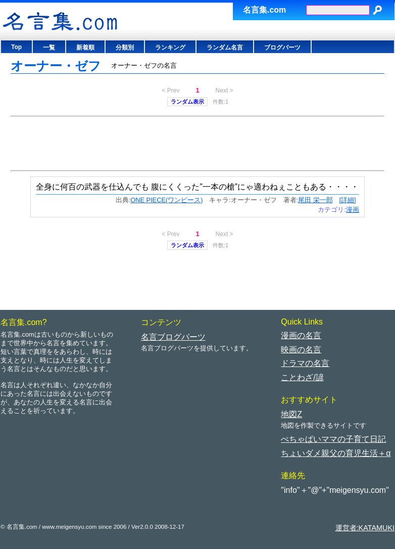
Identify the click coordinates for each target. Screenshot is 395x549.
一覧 (49, 47)
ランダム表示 (187, 102)
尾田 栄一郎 (315, 200)
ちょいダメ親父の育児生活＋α (335, 453)
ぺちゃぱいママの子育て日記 (333, 439)
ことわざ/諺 (302, 377)
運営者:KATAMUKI (364, 528)
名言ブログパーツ (173, 337)
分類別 (125, 47)
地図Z (291, 414)
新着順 (85, 47)
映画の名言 (301, 349)
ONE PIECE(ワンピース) (166, 200)
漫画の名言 (301, 335)
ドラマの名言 (305, 363)
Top (16, 47)
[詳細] (347, 200)
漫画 (352, 209)
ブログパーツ (282, 47)
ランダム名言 (225, 47)
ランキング (170, 47)
